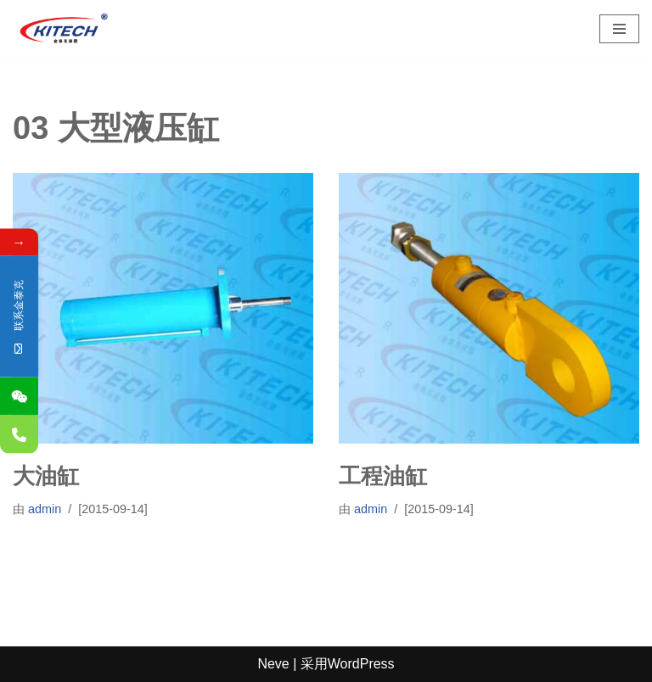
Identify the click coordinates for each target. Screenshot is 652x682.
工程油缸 (383, 476)
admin (44, 509)
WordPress (361, 664)
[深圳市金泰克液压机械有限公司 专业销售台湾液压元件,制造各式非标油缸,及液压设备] (64, 29)
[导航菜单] (619, 28)
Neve (273, 664)
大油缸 (46, 476)
